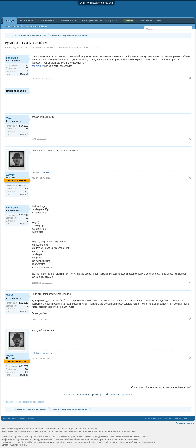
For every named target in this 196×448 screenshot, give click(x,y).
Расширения (26, 20)
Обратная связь (153, 418)
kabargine (84, 48)
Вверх (186, 418)
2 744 (25, 189)
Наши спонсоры (16, 90)
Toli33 (9, 295)
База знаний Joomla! (150, 20)
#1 (190, 78)
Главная (177, 418)
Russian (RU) (9, 418)
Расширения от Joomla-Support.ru (100, 20)
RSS (191, 418)
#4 (190, 282)
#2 (190, 138)
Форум (10, 20)
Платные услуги (68, 20)
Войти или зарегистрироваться (96, 3)
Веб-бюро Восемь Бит (42, 172)
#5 (190, 319)
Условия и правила (185, 423)
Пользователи (46, 20)
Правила (128, 20)
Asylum (10, 174)
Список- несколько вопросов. (83, 394)
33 (27, 68)
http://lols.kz (38, 66)
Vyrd (8, 118)
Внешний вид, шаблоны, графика (37, 48)
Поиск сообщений (13, 26)
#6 (190, 358)
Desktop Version (26, 418)
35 (27, 129)
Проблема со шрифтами (116, 394)
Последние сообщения (37, 26)
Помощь (167, 418)
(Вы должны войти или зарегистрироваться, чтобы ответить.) (161, 387)
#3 (190, 178)
